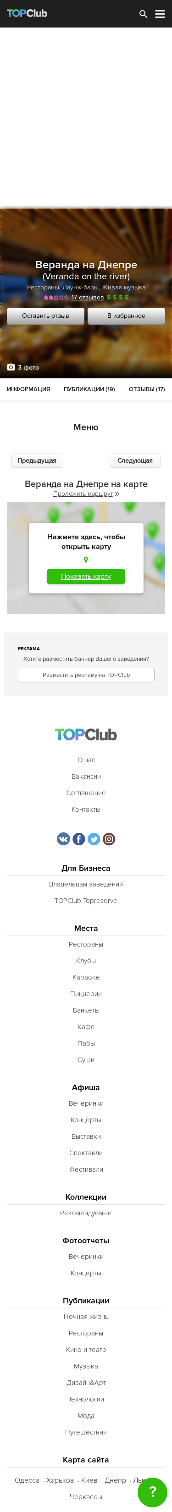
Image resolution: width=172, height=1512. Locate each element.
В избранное (126, 316)
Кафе (86, 1026)
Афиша (86, 1087)
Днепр (115, 1480)
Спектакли (86, 1153)
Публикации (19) (89, 389)
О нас (86, 760)
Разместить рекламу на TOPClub (86, 675)
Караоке (86, 977)
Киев (89, 1480)
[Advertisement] (86, 118)
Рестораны (43, 287)
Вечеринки (86, 1103)
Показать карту (86, 576)
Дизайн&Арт (86, 1382)
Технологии (86, 1399)
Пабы (86, 1043)
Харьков (60, 1480)
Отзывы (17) (147, 389)
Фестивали (86, 1169)
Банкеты (86, 1010)
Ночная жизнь (86, 1316)
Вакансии (86, 776)
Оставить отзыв (45, 316)
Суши (86, 1059)
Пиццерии (86, 993)
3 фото (28, 367)
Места (86, 928)
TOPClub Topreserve (86, 900)
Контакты (86, 809)
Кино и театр (86, 1349)
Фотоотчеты (86, 1241)
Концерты (86, 1120)
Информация (28, 389)
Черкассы (86, 1496)
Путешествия (86, 1432)
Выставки (86, 1136)
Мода (86, 1415)
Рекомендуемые (86, 1213)
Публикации (86, 1301)
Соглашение (86, 793)
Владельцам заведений (86, 884)
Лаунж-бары (80, 287)
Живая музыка (123, 287)
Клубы (86, 960)
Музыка (86, 1366)
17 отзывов (88, 297)
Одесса (27, 1480)
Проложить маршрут (86, 494)
